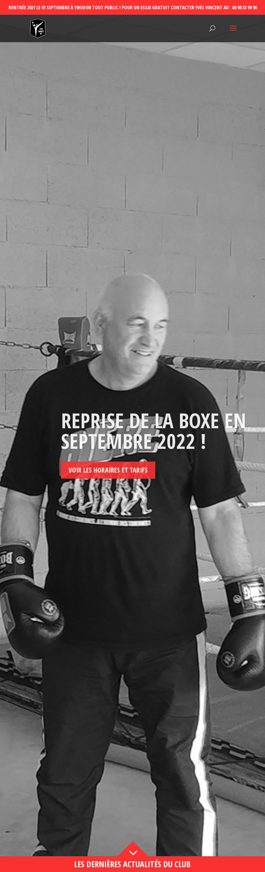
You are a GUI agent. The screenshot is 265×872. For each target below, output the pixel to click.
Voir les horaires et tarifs (108, 501)
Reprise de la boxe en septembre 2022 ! (153, 462)
